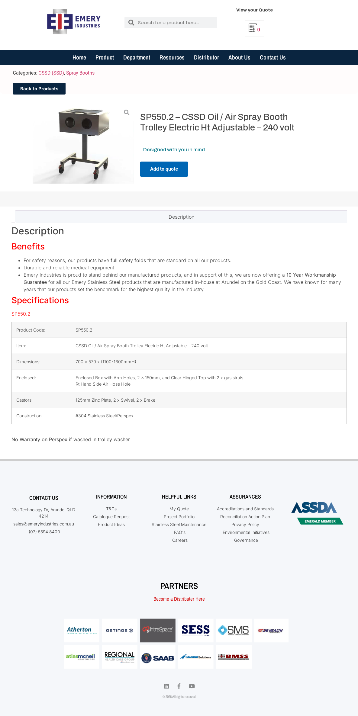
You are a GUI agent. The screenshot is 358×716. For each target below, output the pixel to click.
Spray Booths (80, 73)
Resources (172, 57)
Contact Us (273, 57)
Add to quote (164, 169)
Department (136, 57)
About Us (239, 57)
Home (79, 57)
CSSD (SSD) (51, 73)
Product (104, 57)
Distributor (206, 57)
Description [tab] (181, 217)
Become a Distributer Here (179, 598)
